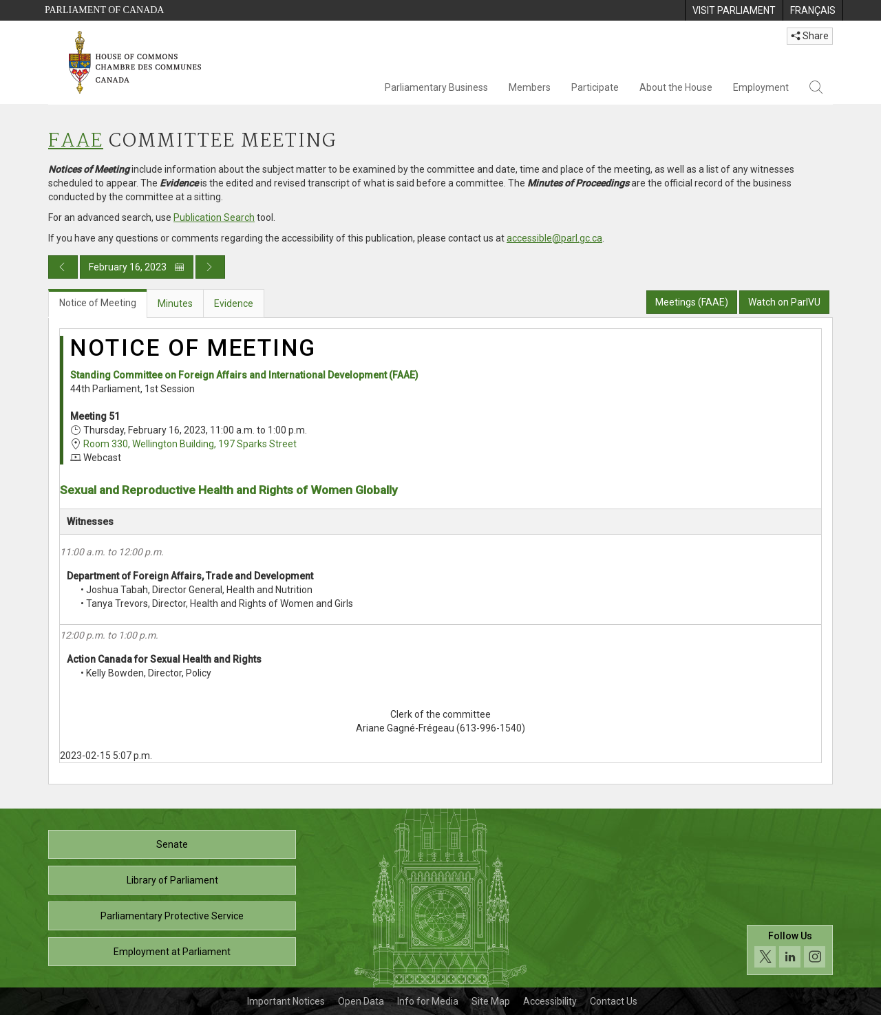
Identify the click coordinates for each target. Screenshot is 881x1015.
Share (810, 35)
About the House (675, 87)
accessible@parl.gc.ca (554, 238)
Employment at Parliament (172, 951)
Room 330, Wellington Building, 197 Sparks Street (190, 443)
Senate (172, 844)
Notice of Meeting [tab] (97, 302)
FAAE (75, 141)
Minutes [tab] (175, 303)
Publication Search (214, 217)
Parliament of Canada (104, 10)
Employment (761, 87)
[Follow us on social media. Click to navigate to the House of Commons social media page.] (790, 950)
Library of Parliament (172, 880)
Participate (595, 87)
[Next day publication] (210, 267)
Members (530, 87)
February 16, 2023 (136, 267)
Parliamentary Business (436, 87)
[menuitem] (734, 10)
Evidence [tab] (233, 303)
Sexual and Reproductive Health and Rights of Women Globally (228, 490)
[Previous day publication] (63, 267)
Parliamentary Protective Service (172, 915)
